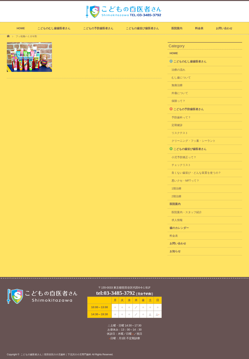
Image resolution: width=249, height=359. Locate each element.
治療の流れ (178, 69)
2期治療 (176, 196)
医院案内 (176, 28)
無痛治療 (177, 85)
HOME (21, 28)
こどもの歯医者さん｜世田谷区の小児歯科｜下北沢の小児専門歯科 (56, 354)
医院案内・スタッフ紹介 (187, 212)
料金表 (199, 28)
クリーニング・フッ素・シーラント (193, 140)
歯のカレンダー (179, 227)
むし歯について (181, 77)
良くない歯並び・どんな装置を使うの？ (196, 172)
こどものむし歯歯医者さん (53, 28)
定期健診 (177, 125)
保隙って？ (178, 100)
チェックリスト (181, 164)
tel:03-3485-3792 (115, 293)
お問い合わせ (224, 28)
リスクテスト (180, 132)
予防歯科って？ (181, 117)
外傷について (180, 93)
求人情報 (177, 220)
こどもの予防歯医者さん (98, 28)
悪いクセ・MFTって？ (185, 180)
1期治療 (176, 188)
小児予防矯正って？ (184, 157)
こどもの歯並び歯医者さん (142, 28)
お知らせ (175, 251)
